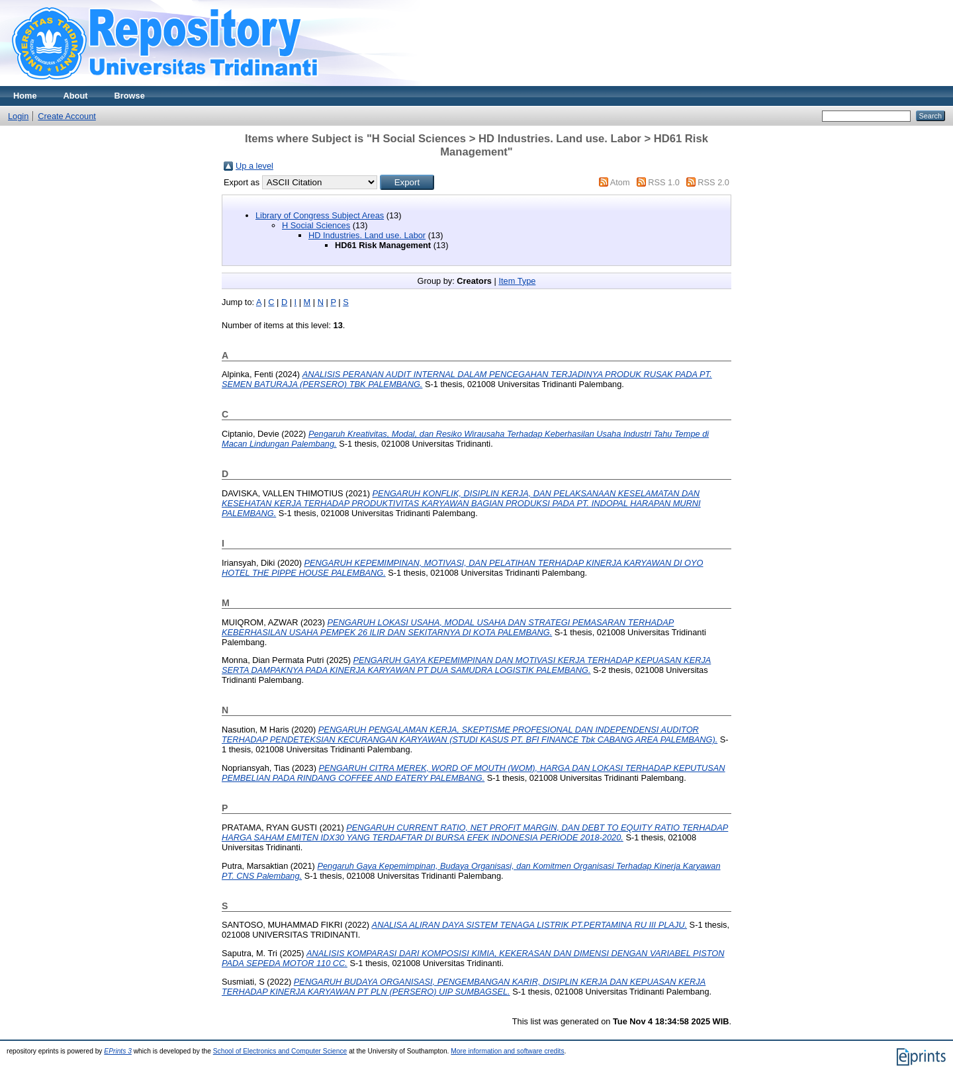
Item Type (516, 281)
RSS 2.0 (713, 182)
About (76, 96)
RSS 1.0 (664, 182)
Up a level (254, 166)
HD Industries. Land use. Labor (367, 235)
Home (25, 96)
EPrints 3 (118, 1051)
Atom (620, 182)
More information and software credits (507, 1051)
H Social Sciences (316, 225)
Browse (129, 96)
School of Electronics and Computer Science (280, 1051)
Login (18, 116)
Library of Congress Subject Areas (319, 215)
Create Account (67, 116)
